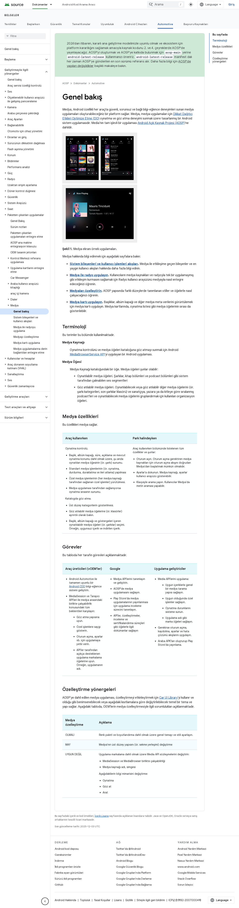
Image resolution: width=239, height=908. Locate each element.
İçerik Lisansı (102, 816)
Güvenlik (56, 24)
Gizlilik (129, 900)
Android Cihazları (135, 24)
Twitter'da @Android (128, 848)
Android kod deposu (67, 848)
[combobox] (165, 4)
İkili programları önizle (67, 866)
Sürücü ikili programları (68, 878)
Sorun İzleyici (185, 884)
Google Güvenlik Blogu (129, 866)
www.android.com (189, 866)
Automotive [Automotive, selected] (165, 24)
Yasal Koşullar (102, 900)
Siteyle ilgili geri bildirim (151, 900)
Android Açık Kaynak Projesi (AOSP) (161, 123)
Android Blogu (124, 860)
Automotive (98, 83)
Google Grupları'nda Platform (133, 872)
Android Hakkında (65, 900)
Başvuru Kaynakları (196, 24)
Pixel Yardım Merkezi (190, 854)
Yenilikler (10, 24)
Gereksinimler (63, 854)
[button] (22, 59)
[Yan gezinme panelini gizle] (45, 901)
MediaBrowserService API (87, 354)
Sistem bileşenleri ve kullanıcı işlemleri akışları (104, 264)
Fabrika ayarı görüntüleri (69, 872)
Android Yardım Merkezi (192, 848)
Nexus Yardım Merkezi (191, 860)
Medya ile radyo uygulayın (89, 275)
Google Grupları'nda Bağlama (134, 884)
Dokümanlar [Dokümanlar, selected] (40, 4)
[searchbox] (25, 36)
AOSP (65, 83)
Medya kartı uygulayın (86, 302)
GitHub (59, 884)
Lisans (118, 900)
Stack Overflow (187, 878)
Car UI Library (168, 698)
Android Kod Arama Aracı (78, 4)
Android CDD (77, 586)
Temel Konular (81, 24)
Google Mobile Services (191, 872)
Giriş (231, 4)
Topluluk (85, 900)
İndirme (59, 860)
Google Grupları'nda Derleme (133, 878)
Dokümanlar (80, 83)
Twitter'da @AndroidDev (130, 854)
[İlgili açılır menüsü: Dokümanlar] (53, 4)
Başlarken (33, 24)
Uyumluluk (107, 24)
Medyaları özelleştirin (86, 291)
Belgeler (11, 15)
